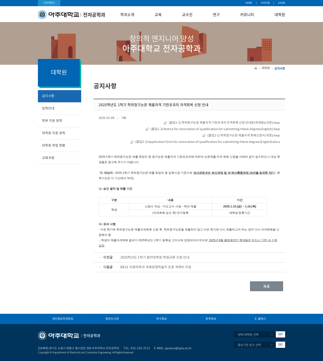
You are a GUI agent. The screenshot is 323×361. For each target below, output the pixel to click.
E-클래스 (260, 319)
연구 (216, 14)
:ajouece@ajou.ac (176, 348)
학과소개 (127, 14)
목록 (266, 286)
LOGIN (281, 3)
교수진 (187, 14)
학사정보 (161, 319)
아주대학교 (49, 3)
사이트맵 (265, 3)
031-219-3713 (140, 348)
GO (280, 334)
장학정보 (211, 319)
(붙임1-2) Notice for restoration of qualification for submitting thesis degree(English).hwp (215, 129)
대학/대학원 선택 (248, 334)
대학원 (280, 14)
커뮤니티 (247, 14)
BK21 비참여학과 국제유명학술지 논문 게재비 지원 (155, 267)
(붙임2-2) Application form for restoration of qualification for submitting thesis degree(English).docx (207, 142)
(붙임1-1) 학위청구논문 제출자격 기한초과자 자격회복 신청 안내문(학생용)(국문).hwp (224, 123)
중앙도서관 (112, 319)
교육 (158, 14)
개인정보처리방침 (62, 319)
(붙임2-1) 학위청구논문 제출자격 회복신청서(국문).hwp (243, 135)
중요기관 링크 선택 (249, 345)
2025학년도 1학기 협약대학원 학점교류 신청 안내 (154, 257)
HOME (249, 3)
